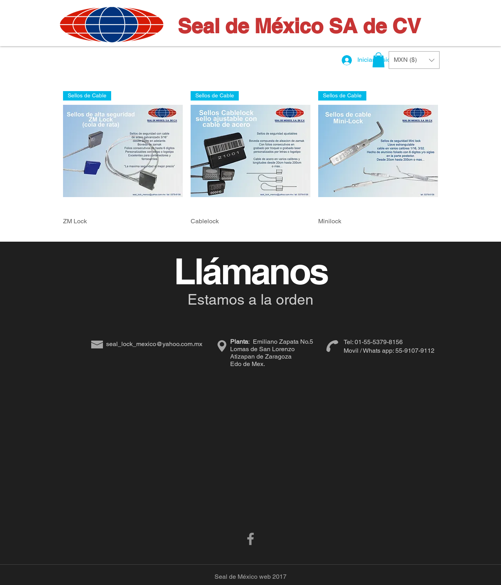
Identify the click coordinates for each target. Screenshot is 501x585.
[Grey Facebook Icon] (250, 539)
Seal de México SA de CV (299, 26)
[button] (378, 59)
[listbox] (414, 60)
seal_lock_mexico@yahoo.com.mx (154, 344)
